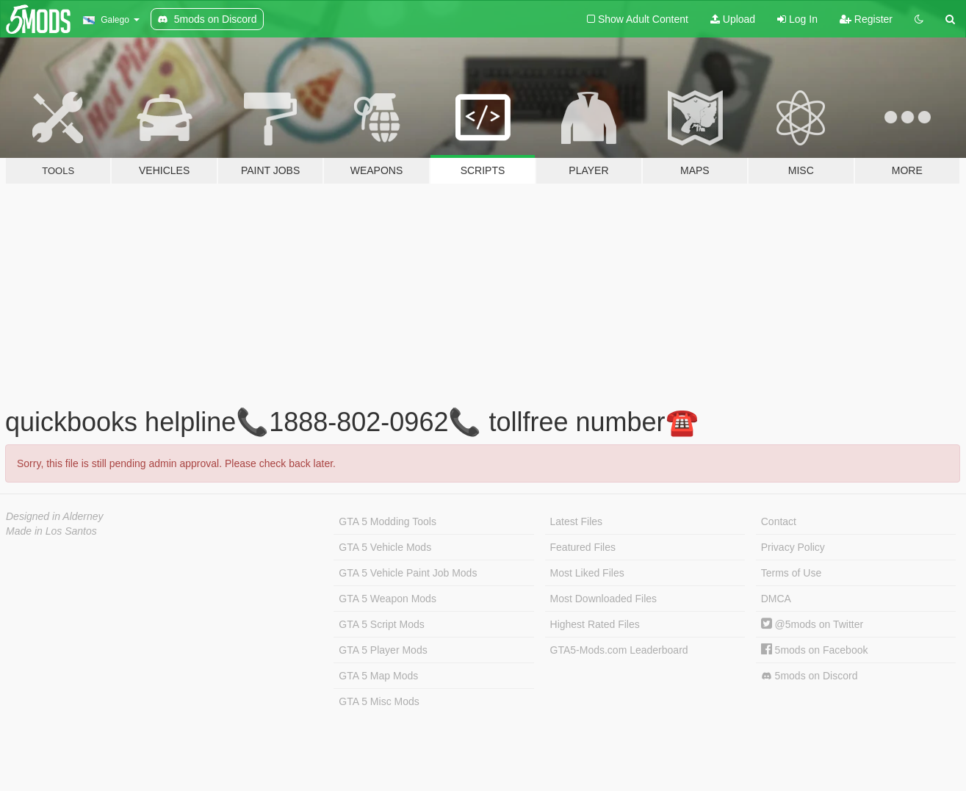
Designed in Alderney (55, 516)
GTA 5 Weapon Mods (387, 598)
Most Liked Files (587, 573)
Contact (778, 521)
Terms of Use (791, 573)
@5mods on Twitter (812, 624)
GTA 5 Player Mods (383, 650)
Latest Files (576, 521)
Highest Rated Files (595, 624)
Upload (732, 19)
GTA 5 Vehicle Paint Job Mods (408, 573)
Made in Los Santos (51, 531)
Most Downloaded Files (603, 598)
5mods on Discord (809, 676)
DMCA (776, 598)
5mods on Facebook (814, 650)
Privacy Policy (793, 547)
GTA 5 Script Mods (381, 624)
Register (866, 19)
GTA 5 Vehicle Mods (385, 547)
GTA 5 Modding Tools (387, 521)
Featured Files (583, 547)
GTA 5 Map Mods (378, 676)
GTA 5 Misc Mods (379, 701)
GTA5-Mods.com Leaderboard (619, 650)
